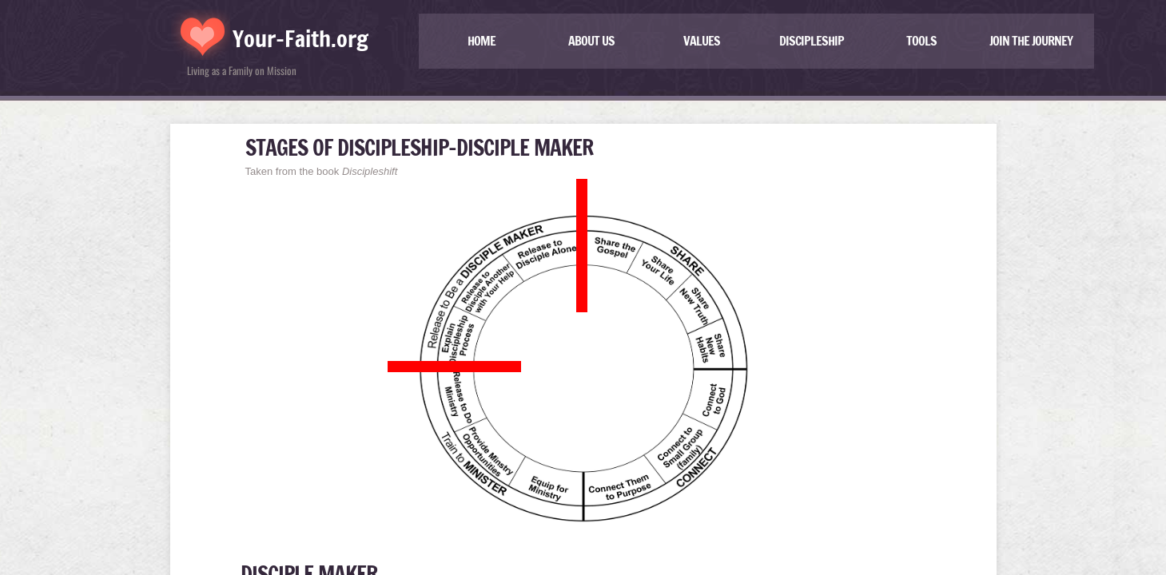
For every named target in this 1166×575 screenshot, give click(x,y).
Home (481, 41)
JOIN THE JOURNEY (1030, 41)
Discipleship (811, 41)
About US (591, 41)
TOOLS (921, 41)
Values (701, 41)
